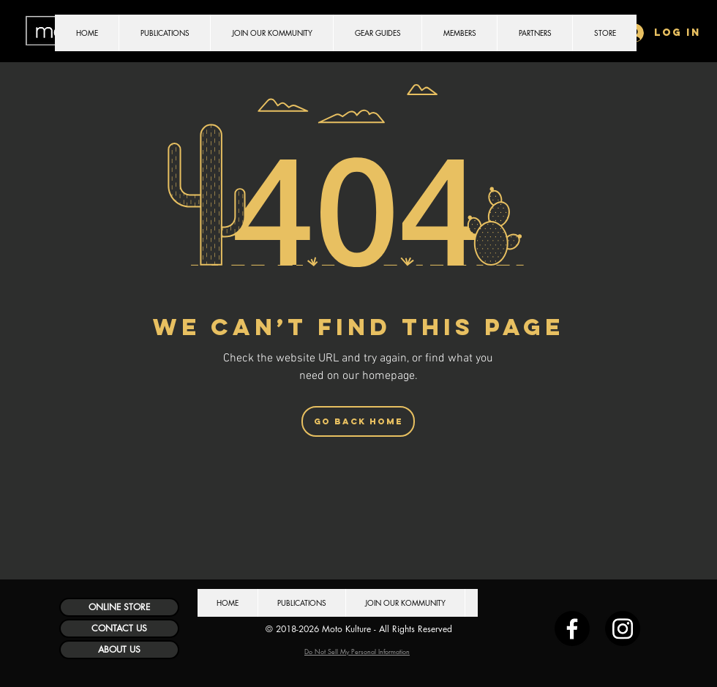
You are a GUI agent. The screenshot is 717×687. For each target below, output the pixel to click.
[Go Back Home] (358, 421)
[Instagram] (622, 628)
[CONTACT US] (119, 628)
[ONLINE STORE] (119, 607)
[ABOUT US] (119, 649)
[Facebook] (572, 628)
